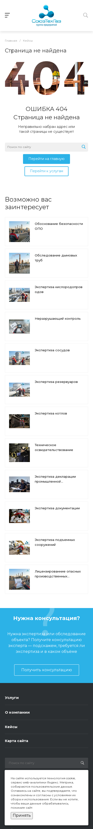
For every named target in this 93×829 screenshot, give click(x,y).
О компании (17, 712)
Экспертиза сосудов (52, 350)
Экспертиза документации (57, 508)
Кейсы (11, 727)
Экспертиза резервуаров (56, 382)
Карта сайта (16, 741)
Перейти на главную (46, 159)
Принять (22, 815)
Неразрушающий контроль (58, 318)
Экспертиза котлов (51, 413)
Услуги (12, 697)
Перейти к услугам (46, 171)
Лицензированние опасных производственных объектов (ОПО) (58, 576)
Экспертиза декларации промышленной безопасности (55, 481)
